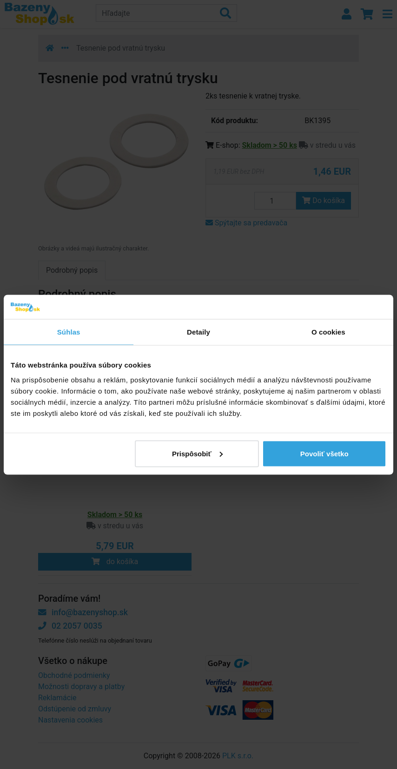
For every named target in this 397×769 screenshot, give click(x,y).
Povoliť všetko (324, 453)
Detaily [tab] (198, 332)
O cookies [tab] (328, 332)
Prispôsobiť (197, 453)
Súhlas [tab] (68, 332)
